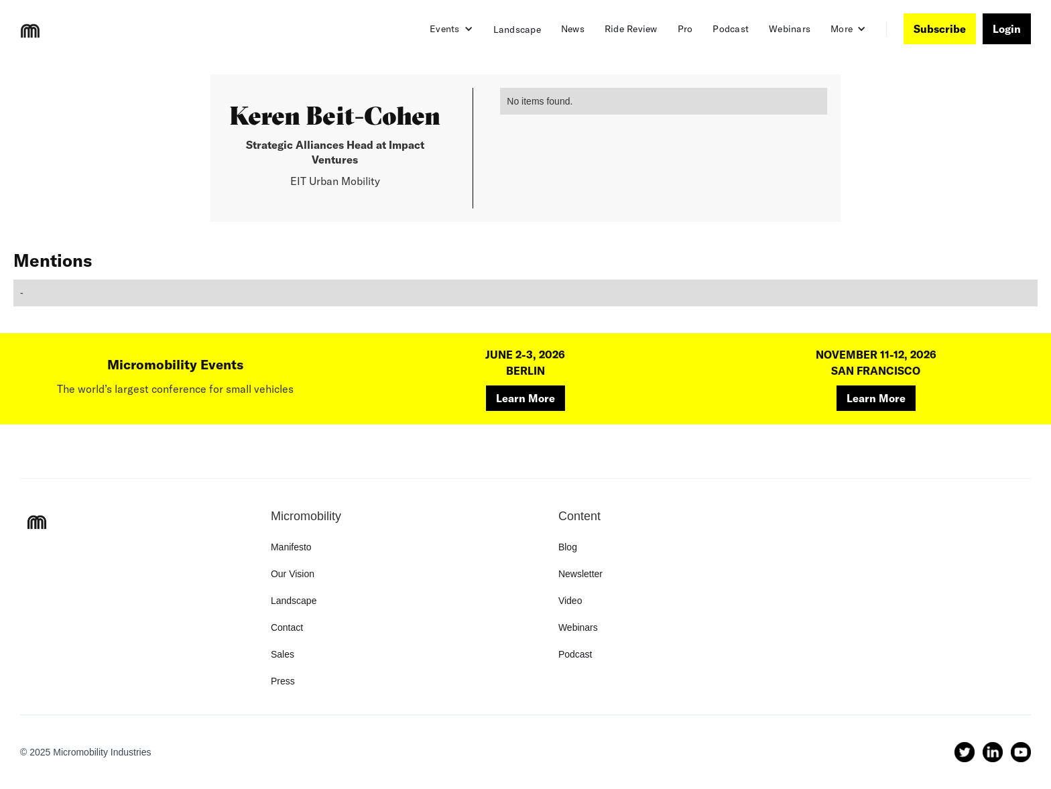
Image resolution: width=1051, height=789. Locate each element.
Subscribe (940, 29)
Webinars (789, 29)
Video (570, 600)
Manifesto (291, 547)
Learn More (525, 398)
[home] (30, 31)
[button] (451, 29)
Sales (282, 654)
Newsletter (580, 573)
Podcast (731, 29)
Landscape (517, 29)
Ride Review (631, 29)
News (572, 29)
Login (1007, 29)
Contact (287, 627)
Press (283, 681)
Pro (685, 29)
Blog (567, 547)
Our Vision (292, 573)
